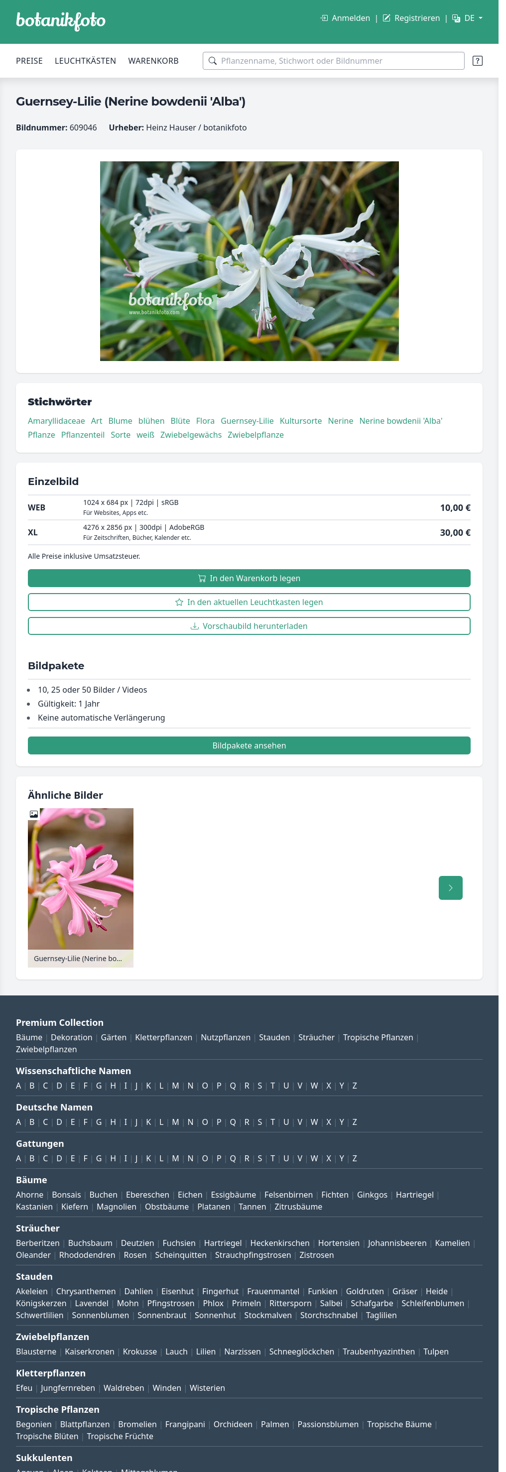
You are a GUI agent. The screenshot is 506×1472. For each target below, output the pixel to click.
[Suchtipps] (478, 61)
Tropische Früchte (120, 1436)
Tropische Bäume (399, 1424)
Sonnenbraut (161, 1315)
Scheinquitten (181, 1254)
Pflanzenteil (83, 434)
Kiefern (74, 1206)
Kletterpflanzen (163, 1037)
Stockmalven (268, 1315)
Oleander (33, 1254)
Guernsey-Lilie (247, 420)
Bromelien (137, 1424)
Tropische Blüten (47, 1436)
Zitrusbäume (298, 1206)
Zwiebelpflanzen (46, 1049)
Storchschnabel (329, 1315)
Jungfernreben (68, 1387)
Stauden (274, 1037)
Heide (437, 1291)
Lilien (206, 1351)
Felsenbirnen (288, 1194)
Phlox (213, 1303)
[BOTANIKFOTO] (61, 22)
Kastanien (34, 1206)
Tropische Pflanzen (378, 1037)
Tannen (252, 1206)
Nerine (341, 420)
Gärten (114, 1037)
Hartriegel (415, 1194)
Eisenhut (177, 1291)
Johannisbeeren (397, 1242)
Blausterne (36, 1351)
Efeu (24, 1387)
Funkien (323, 1291)
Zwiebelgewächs (191, 434)
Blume (120, 420)
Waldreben (124, 1387)
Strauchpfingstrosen (253, 1254)
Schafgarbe (372, 1303)
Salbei (331, 1303)
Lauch (176, 1351)
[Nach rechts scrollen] (451, 888)
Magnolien (116, 1206)
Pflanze (41, 434)
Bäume (29, 1037)
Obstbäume (167, 1206)
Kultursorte (301, 420)
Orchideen (233, 1424)
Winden (166, 1387)
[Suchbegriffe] (334, 61)
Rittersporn (290, 1303)
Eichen (190, 1194)
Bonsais (66, 1194)
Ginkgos (372, 1194)
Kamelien (452, 1242)
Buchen (103, 1194)
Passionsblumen (328, 1424)
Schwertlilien (40, 1315)
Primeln (246, 1303)
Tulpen (436, 1351)
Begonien (34, 1424)
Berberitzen (38, 1242)
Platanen (213, 1206)
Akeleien (32, 1291)
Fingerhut (220, 1291)
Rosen (135, 1254)
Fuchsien (178, 1242)
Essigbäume (233, 1194)
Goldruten (365, 1291)
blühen (151, 420)
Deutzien (137, 1242)
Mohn (128, 1303)
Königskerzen (41, 1303)
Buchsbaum (90, 1242)
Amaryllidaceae (56, 420)
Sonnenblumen (100, 1315)
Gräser (404, 1291)
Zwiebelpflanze (256, 434)
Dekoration (72, 1037)
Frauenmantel (273, 1291)
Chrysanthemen (86, 1291)
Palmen (275, 1424)
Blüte (180, 420)
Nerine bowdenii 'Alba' (400, 420)
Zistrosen (316, 1254)
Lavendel (92, 1303)
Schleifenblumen (433, 1303)
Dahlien (139, 1291)
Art (97, 420)
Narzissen (242, 1351)
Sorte (120, 434)
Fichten (335, 1194)
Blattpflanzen (85, 1424)
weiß (145, 434)
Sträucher (316, 1037)
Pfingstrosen (171, 1303)
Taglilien (381, 1315)
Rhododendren (87, 1254)
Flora (205, 420)
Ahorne (29, 1194)
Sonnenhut (215, 1315)
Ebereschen (147, 1194)
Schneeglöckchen (302, 1351)
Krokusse (140, 1351)
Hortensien (339, 1242)
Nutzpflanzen (226, 1037)
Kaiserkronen (90, 1351)
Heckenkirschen (280, 1242)
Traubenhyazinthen (379, 1351)
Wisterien (207, 1387)
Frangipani (185, 1424)
